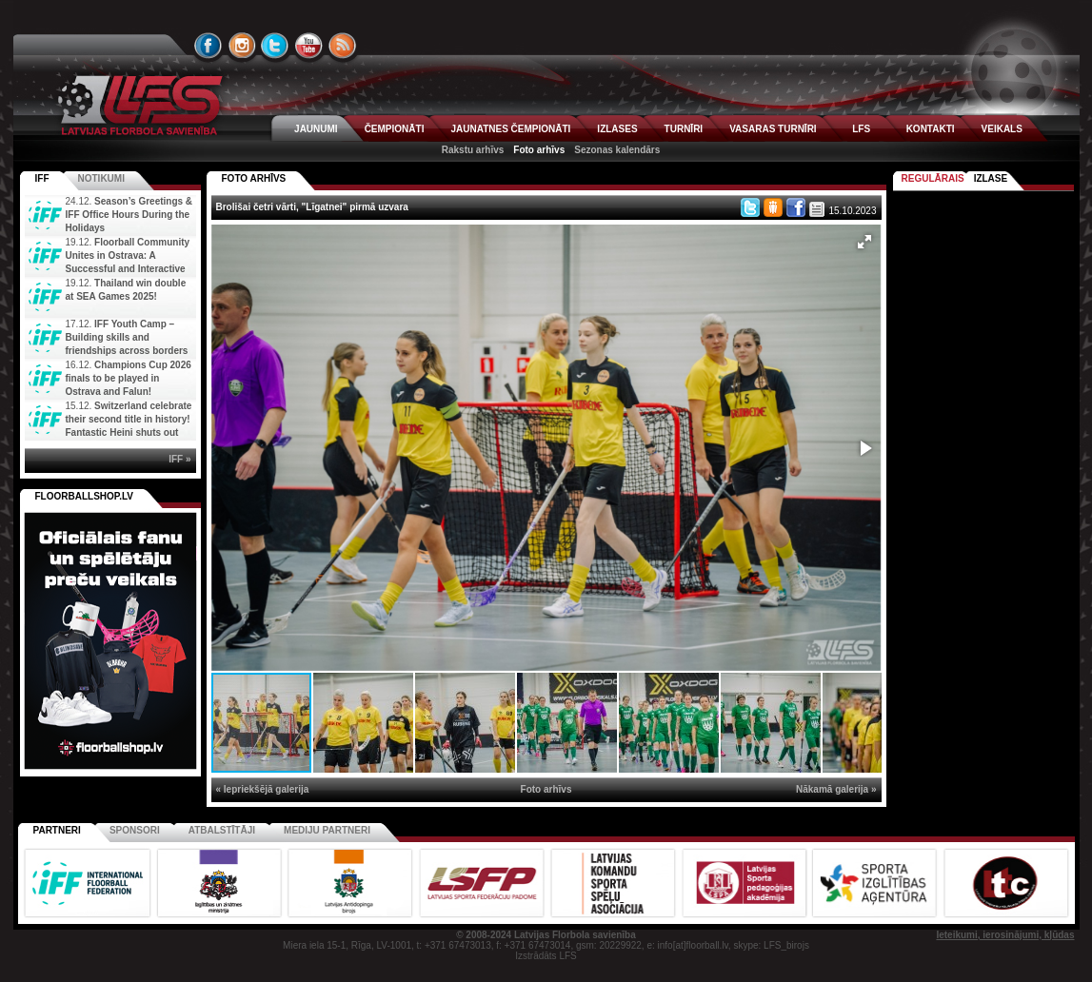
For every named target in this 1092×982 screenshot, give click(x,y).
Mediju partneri (327, 830)
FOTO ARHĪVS (254, 178)
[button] (864, 241)
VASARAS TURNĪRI (772, 129)
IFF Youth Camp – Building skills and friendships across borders (127, 337)
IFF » (179, 459)
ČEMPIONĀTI (395, 129)
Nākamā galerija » (836, 789)
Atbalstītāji (222, 830)
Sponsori (134, 830)
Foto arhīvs (539, 150)
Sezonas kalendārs (617, 150)
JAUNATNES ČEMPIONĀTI (510, 129)
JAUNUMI (316, 129)
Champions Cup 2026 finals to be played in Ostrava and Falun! (128, 378)
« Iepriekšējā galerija (262, 789)
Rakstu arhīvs (473, 150)
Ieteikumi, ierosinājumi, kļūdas (1005, 935)
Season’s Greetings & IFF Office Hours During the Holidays (129, 214)
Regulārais (933, 178)
